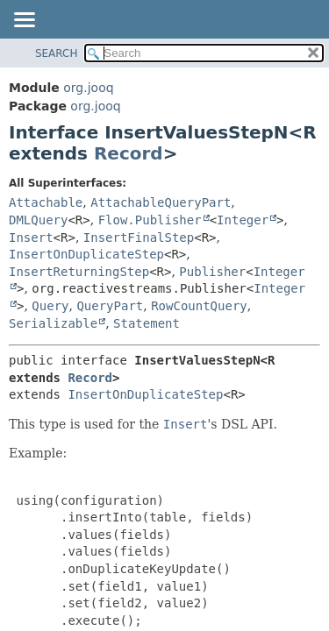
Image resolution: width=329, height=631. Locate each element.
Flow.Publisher (150, 220)
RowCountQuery (199, 306)
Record (128, 153)
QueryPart (109, 306)
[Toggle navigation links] (24, 21)
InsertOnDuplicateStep (86, 254)
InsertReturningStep (79, 272)
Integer (242, 220)
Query (50, 306)
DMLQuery (38, 220)
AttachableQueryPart (160, 202)
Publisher (212, 272)
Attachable (45, 202)
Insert (31, 237)
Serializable (53, 323)
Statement (146, 323)
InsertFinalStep (138, 237)
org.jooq (88, 88)
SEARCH (56, 53)
